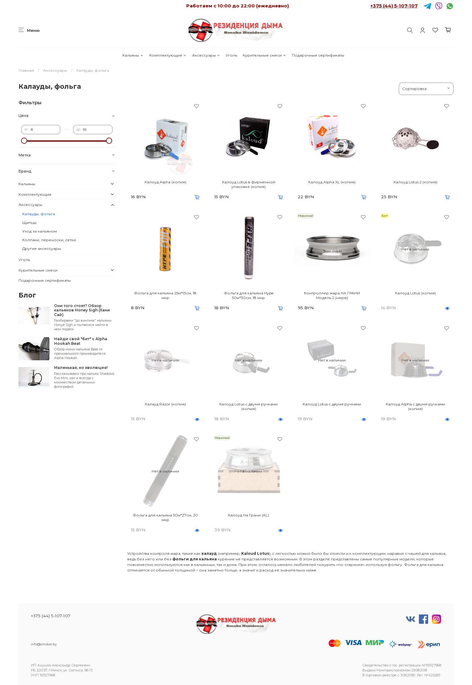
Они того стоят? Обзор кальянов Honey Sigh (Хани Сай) (82, 310)
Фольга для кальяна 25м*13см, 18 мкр (165, 295)
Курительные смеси (264, 55)
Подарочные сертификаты (318, 55)
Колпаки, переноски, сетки (49, 240)
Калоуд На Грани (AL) (248, 515)
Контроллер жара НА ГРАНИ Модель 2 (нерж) (332, 295)
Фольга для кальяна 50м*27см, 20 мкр (165, 517)
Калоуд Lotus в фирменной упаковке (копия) (248, 184)
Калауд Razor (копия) (165, 404)
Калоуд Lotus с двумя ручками (332, 404)
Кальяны (132, 55)
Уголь (231, 55)
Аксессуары (206, 55)
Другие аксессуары (41, 248)
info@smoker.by (44, 644)
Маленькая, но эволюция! (80, 367)
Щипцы (29, 222)
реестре (389, 675)
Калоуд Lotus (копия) (415, 293)
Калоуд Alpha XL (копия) (332, 182)
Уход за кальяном (39, 231)
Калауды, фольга (38, 214)
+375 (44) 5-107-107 (394, 6)
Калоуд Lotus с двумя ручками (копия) (248, 406)
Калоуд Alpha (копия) (165, 182)
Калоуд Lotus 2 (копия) (415, 182)
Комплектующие (168, 55)
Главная (26, 70)
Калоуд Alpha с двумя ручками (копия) (415, 406)
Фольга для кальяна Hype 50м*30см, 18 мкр (248, 295)
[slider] (24, 140)
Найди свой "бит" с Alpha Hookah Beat (80, 340)
